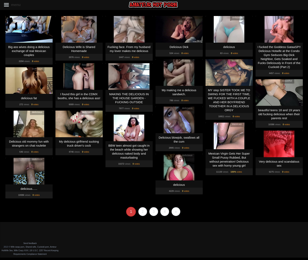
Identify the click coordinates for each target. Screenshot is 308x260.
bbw (134, 116)
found (85, 64)
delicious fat (29, 98)
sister (235, 60)
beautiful (287, 80)
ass (34, 17)
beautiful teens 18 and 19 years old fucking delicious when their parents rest (279, 114)
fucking (136, 17)
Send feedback (30, 243)
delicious (87, 17)
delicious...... (29, 188)
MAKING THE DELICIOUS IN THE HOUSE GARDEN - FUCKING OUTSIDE (129, 98)
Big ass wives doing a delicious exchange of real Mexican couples (29, 51)
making (186, 60)
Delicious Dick (179, 47)
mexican (237, 124)
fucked (286, 17)
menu (16, 5)
